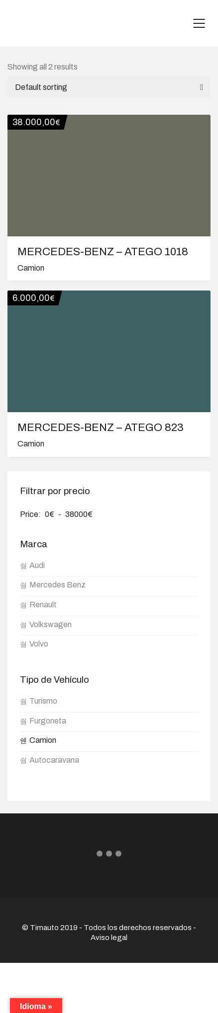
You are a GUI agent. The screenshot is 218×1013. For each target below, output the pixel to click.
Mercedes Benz (57, 584)
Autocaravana (54, 760)
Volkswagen (50, 624)
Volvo (38, 644)
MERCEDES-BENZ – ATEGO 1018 (102, 252)
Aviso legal (109, 937)
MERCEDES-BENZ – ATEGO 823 (100, 428)
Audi (37, 565)
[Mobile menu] (200, 23)
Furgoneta (47, 721)
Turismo (43, 701)
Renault (43, 604)
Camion (30, 268)
